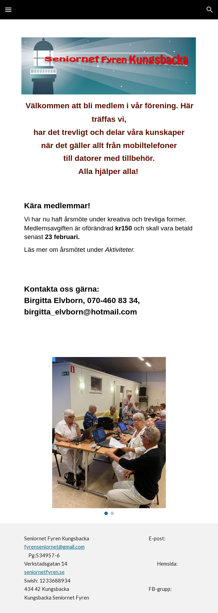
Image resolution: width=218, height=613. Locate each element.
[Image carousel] (109, 436)
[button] (8, 9)
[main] (109, 141)
